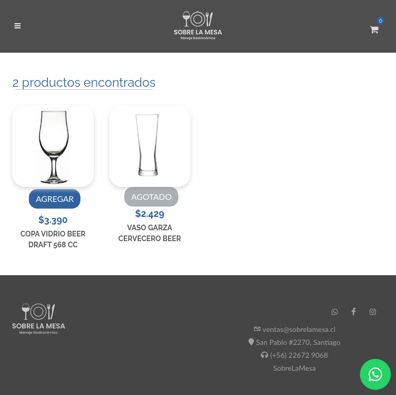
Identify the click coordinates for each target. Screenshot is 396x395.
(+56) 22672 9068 (299, 355)
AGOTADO (151, 196)
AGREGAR (55, 198)
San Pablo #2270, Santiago (298, 342)
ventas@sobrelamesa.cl (298, 329)
